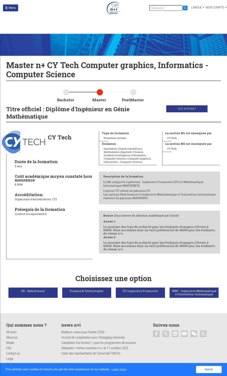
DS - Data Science (33, 291)
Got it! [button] (209, 369)
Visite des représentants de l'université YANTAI (90, 353)
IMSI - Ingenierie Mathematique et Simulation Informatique (194, 292)
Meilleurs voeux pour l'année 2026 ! (83, 332)
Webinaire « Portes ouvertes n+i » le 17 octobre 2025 (94, 348)
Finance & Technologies (86, 291)
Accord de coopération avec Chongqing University (93, 337)
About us (11, 337)
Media (10, 343)
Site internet (187, 108)
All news (11, 332)
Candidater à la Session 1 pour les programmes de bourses (98, 343)
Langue (196, 7)
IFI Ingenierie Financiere (140, 291)
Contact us (13, 353)
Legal (9, 359)
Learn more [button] (118, 369)
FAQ (8, 348)
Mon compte (215, 7)
